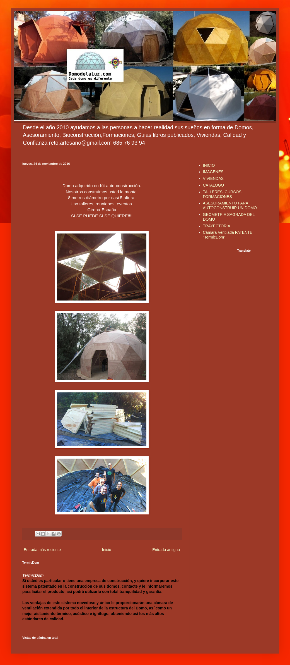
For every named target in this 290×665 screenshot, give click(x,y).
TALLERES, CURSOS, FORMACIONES (223, 194)
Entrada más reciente (42, 549)
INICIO (209, 165)
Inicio (106, 549)
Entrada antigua (166, 549)
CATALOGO (213, 185)
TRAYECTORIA (216, 226)
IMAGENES (213, 172)
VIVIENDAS (213, 178)
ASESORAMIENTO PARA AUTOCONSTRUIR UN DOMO (230, 205)
